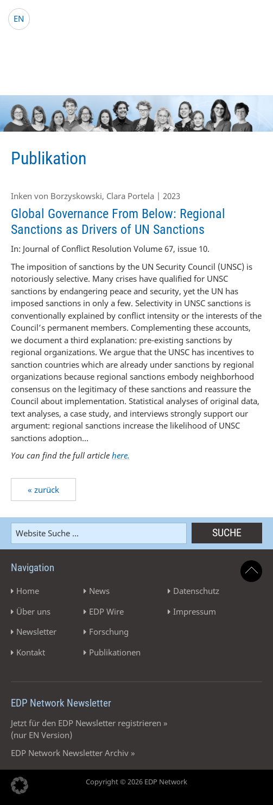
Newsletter (36, 631)
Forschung (109, 631)
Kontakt (30, 652)
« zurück (43, 489)
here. (121, 455)
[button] (19, 785)
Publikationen (115, 652)
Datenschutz (196, 590)
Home (27, 590)
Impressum (194, 611)
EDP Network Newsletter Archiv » (73, 752)
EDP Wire (106, 611)
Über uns (33, 611)
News (99, 590)
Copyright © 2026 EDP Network (136, 782)
